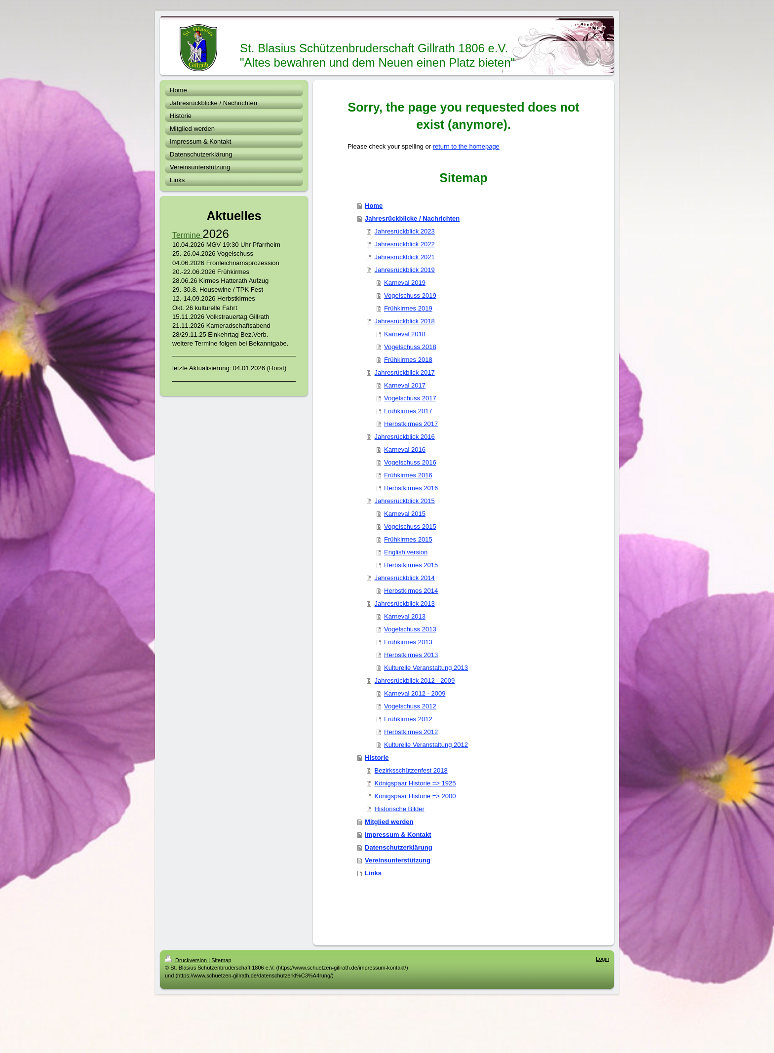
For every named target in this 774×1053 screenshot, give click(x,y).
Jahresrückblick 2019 (405, 269)
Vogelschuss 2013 (410, 629)
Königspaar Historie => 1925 (415, 783)
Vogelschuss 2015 (410, 526)
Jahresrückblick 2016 (405, 436)
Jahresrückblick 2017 (405, 372)
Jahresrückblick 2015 (405, 501)
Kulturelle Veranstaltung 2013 (426, 667)
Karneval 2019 (405, 282)
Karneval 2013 (405, 616)
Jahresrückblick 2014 (405, 578)
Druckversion (186, 960)
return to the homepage (466, 146)
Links (373, 873)
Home (374, 205)
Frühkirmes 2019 (408, 308)
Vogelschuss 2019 (410, 295)
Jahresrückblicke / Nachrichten (412, 218)
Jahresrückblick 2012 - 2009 (415, 680)
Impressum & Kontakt (398, 834)
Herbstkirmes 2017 (411, 424)
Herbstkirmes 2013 (411, 655)
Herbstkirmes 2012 (411, 732)
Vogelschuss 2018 (410, 347)
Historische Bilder (400, 809)
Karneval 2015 (405, 513)
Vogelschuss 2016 (410, 462)
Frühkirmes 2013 (408, 642)
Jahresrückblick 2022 (405, 244)
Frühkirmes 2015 (408, 539)
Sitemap (221, 960)
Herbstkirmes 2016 (411, 488)
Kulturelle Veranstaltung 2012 (426, 744)
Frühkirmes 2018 (408, 359)
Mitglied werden (389, 821)
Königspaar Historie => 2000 (415, 796)
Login (602, 959)
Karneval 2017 (405, 385)
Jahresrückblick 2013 (405, 603)
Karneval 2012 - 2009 (414, 693)
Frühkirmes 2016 (408, 475)
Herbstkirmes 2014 (411, 590)
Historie (376, 757)
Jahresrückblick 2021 (405, 257)
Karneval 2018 (405, 334)
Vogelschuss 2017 (410, 398)
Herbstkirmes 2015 (411, 565)
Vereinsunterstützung (397, 860)
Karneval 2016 (405, 449)
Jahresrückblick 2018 (405, 321)
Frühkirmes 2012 (408, 719)
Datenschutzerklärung (398, 847)
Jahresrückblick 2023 (405, 231)
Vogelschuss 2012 (410, 706)
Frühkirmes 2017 (408, 411)
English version (405, 552)
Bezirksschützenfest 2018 (411, 770)
